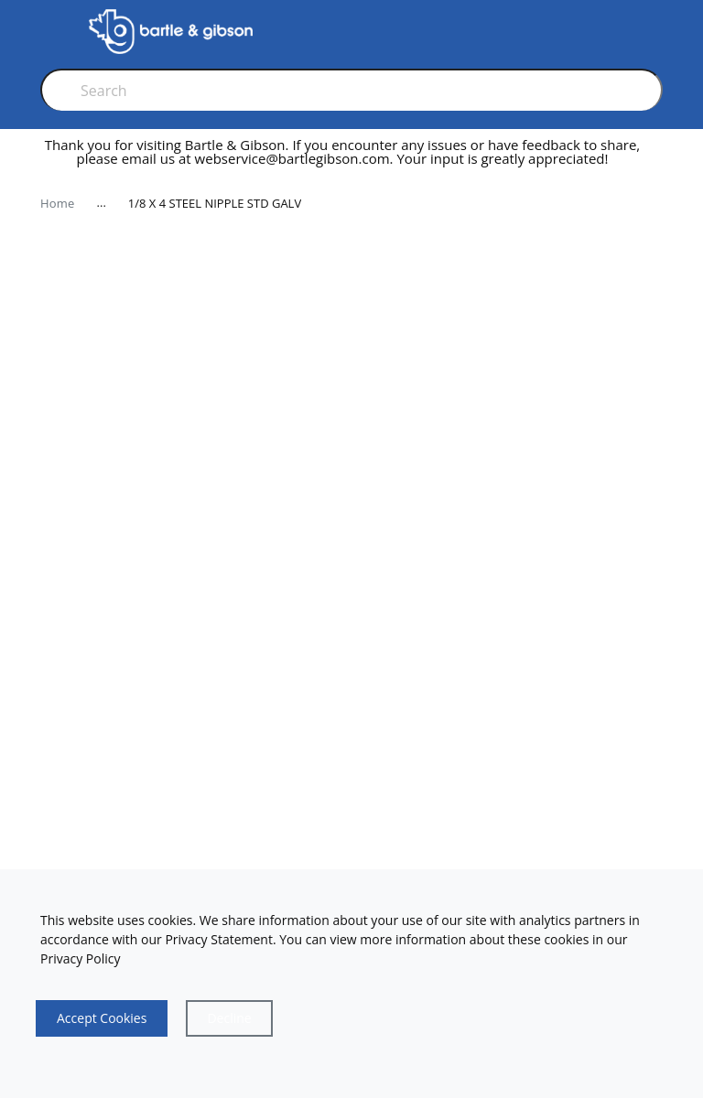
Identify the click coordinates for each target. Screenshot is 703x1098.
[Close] (229, 1018)
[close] (657, 159)
